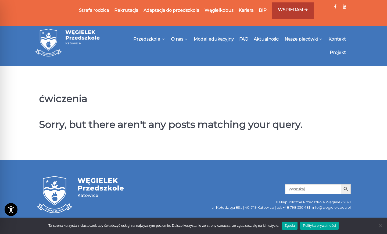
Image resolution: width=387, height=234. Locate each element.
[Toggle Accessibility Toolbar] (11, 210)
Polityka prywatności (319, 226)
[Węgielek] (68, 42)
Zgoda (290, 226)
